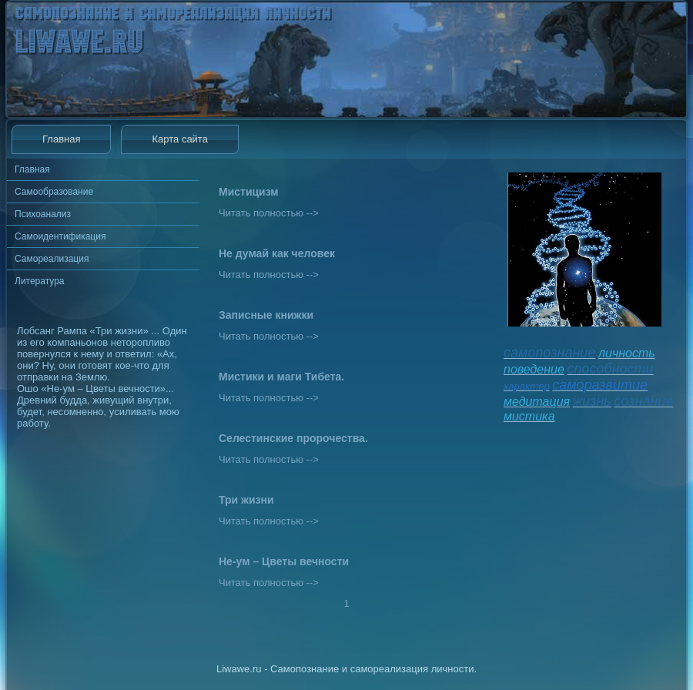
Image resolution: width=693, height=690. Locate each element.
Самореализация (52, 258)
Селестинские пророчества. (293, 438)
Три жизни (246, 500)
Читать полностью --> (269, 213)
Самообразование (54, 191)
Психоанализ (43, 214)
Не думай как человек (277, 253)
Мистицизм (249, 192)
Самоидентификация (60, 236)
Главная (61, 139)
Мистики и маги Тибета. (281, 376)
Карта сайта (179, 139)
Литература (40, 281)
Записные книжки (266, 315)
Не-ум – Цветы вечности (284, 561)
